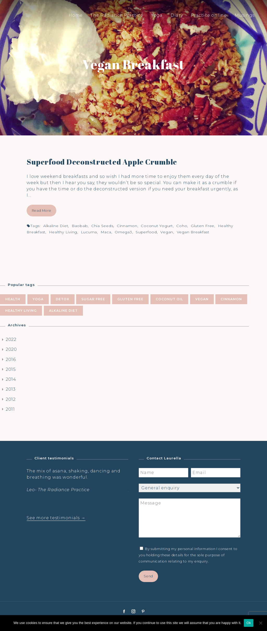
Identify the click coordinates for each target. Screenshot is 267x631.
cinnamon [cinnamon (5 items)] (231, 299)
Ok (248, 623)
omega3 (123, 232)
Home (76, 15)
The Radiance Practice (116, 15)
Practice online (209, 15)
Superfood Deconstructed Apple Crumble (102, 162)
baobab (80, 225)
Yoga (157, 15)
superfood (146, 232)
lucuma (89, 232)
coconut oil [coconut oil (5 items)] (169, 299)
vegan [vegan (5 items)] (202, 299)
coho (181, 225)
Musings (245, 15)
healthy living (63, 232)
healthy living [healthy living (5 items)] (21, 311)
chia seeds (102, 225)
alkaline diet (55, 225)
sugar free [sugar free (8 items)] (93, 299)
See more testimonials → (56, 517)
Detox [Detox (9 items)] (62, 299)
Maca (106, 232)
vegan (166, 232)
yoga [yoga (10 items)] (38, 299)
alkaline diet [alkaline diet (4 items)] (63, 311)
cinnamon (127, 225)
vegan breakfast (193, 232)
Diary (177, 15)
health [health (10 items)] (12, 299)
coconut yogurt (157, 225)
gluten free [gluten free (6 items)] (130, 299)
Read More (41, 211)
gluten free (202, 225)
